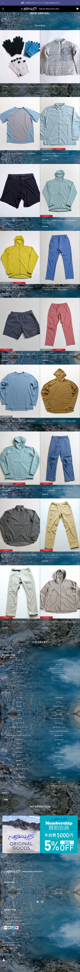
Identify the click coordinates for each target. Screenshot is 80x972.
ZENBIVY (19, 760)
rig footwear (19, 785)
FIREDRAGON (59, 719)
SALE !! (5, 793)
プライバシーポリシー (10, 942)
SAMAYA (19, 748)
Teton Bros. (19, 752)
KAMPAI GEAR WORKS (19, 727)
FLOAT (19, 781)
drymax (59, 714)
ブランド (14, 19)
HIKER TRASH (19, 723)
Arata (59, 781)
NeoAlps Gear (8, 655)
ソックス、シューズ (19, 672)
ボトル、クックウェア (19, 685)
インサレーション (19, 668)
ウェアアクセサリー (59, 672)
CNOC (58, 710)
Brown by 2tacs (59, 706)
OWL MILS (19, 739)
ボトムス (59, 664)
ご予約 (5, 799)
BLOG (19, 893)
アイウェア (19, 677)
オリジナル (7, 648)
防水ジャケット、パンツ (59, 668)
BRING (19, 706)
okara (59, 773)
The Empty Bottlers (19, 777)
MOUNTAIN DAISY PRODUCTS (19, 735)
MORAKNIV (58, 735)
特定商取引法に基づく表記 (11, 945)
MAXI (19, 731)
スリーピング (59, 681)
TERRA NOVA (59, 765)
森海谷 (19, 765)
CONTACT (59, 893)
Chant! (19, 710)
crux (19, 714)
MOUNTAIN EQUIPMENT (59, 731)
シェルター (19, 681)
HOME (4, 19)
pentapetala (58, 739)
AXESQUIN (59, 698)
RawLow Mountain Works (19, 769)
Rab (59, 744)
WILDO (19, 756)
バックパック (19, 660)
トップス (19, 664)
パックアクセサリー (59, 660)
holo (59, 769)
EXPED (19, 719)
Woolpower (59, 756)
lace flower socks (58, 727)
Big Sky (19, 702)
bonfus (59, 702)
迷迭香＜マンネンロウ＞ (59, 777)
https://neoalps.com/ (10, 948)
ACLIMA (19, 698)
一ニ (59, 760)
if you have (59, 723)
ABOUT (59, 889)
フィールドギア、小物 (59, 677)
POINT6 (19, 744)
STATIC (59, 748)
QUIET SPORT (19, 773)
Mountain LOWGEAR (59, 785)
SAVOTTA (59, 752)
